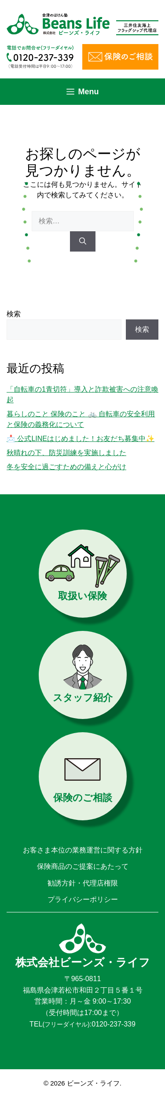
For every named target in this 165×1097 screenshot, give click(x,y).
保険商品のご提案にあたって (82, 866)
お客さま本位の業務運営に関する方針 (83, 850)
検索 (14, 314)
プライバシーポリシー (83, 899)
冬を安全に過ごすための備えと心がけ (66, 467)
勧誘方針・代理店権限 (83, 883)
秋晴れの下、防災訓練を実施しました (66, 452)
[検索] (82, 241)
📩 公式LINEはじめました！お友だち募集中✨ (80, 438)
